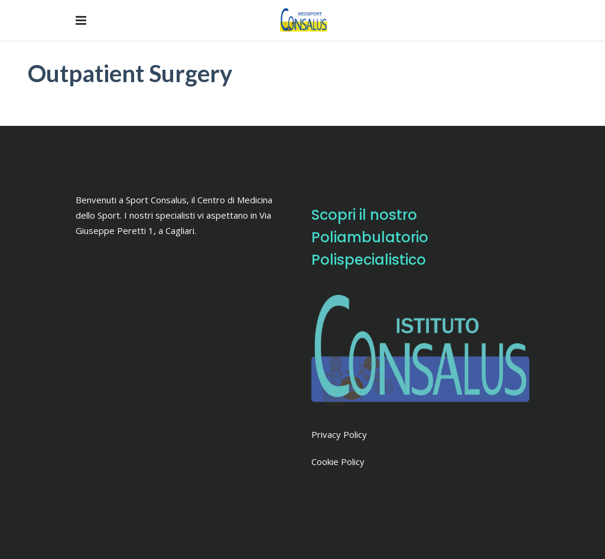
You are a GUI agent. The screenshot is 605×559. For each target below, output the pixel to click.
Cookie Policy (338, 461)
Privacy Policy (339, 434)
